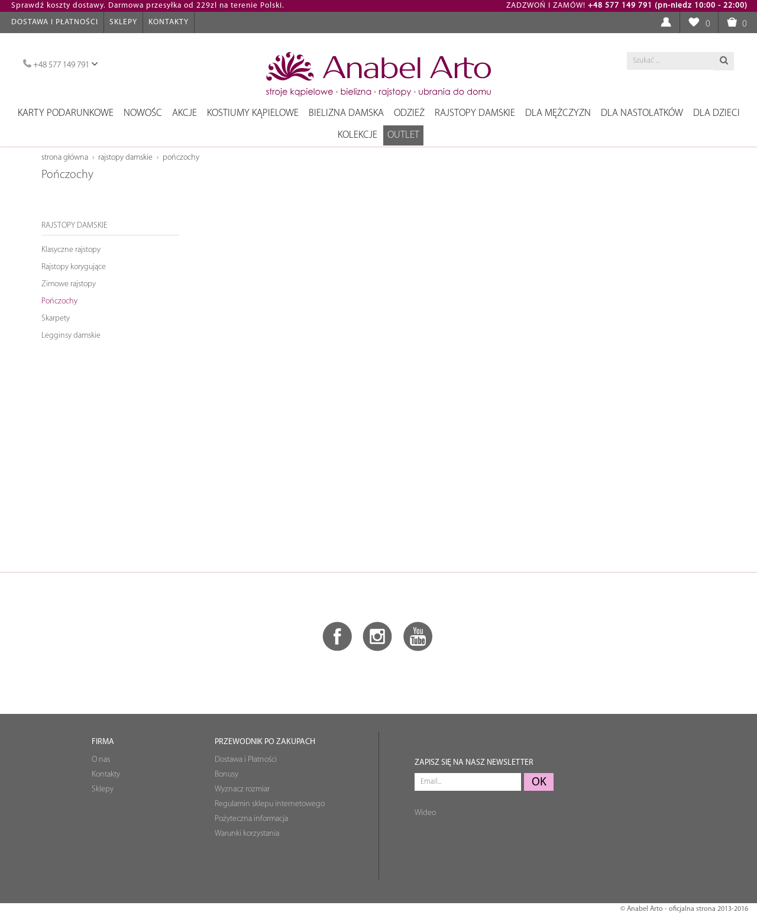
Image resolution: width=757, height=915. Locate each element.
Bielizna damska (346, 113)
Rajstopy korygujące (73, 267)
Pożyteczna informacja (251, 818)
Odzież (409, 113)
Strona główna (64, 157)
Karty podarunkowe (66, 113)
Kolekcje (357, 135)
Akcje (184, 113)
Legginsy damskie (71, 335)
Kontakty (168, 22)
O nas (101, 759)
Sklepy (123, 22)
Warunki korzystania (247, 833)
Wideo (425, 813)
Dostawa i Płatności (54, 22)
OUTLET (403, 135)
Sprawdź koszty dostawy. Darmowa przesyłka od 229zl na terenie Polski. (147, 5)
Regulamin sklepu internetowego (270, 804)
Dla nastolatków (642, 113)
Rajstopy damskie (475, 113)
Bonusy (226, 774)
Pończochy (181, 157)
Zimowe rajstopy (68, 284)
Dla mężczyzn (558, 113)
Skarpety (55, 318)
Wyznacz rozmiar (242, 789)
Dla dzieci (716, 113)
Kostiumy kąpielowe (253, 113)
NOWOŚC (143, 113)
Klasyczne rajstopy (71, 249)
